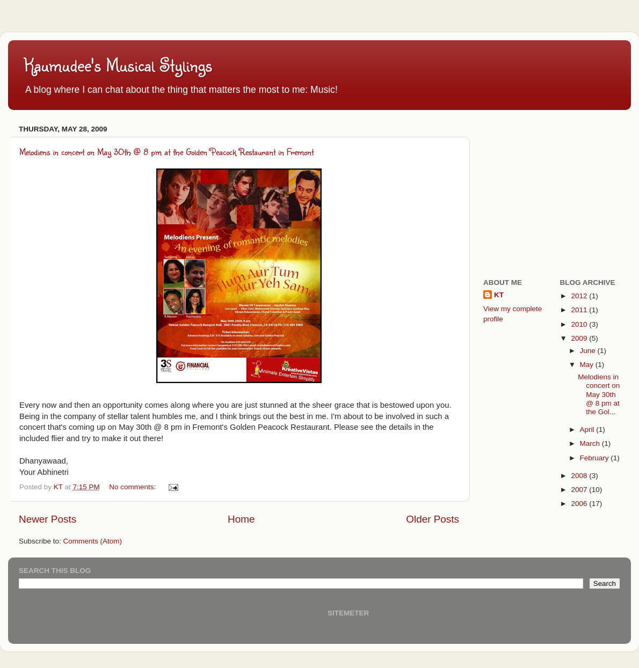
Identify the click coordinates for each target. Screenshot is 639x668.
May (588, 365)
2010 (580, 324)
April (588, 429)
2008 (580, 476)
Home (241, 519)
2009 (580, 338)
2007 (580, 490)
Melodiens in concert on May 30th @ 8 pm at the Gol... (599, 394)
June (589, 351)
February (595, 458)
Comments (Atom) (92, 541)
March (591, 443)
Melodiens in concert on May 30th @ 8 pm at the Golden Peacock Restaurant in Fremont (166, 151)
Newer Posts (47, 519)
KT (499, 295)
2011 (580, 310)
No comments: (133, 487)
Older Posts (432, 519)
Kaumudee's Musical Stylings (118, 64)
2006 (580, 504)
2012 (580, 296)
